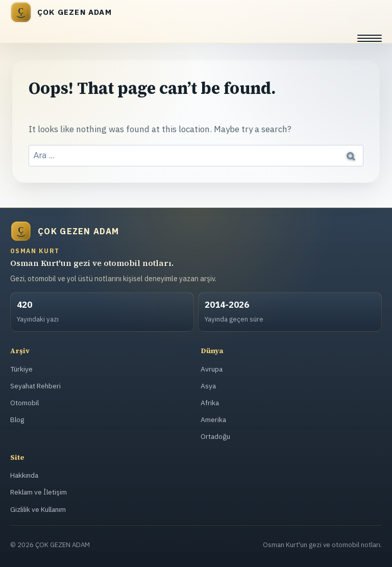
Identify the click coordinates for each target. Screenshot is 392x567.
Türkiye (21, 369)
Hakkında (25, 475)
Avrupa (212, 369)
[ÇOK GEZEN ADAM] (196, 12)
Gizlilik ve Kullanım (39, 509)
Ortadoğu (215, 436)
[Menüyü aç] (369, 38)
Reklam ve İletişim (38, 492)
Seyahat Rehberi (36, 386)
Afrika (209, 403)
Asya (208, 386)
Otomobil (24, 403)
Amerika (213, 420)
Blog (17, 420)
